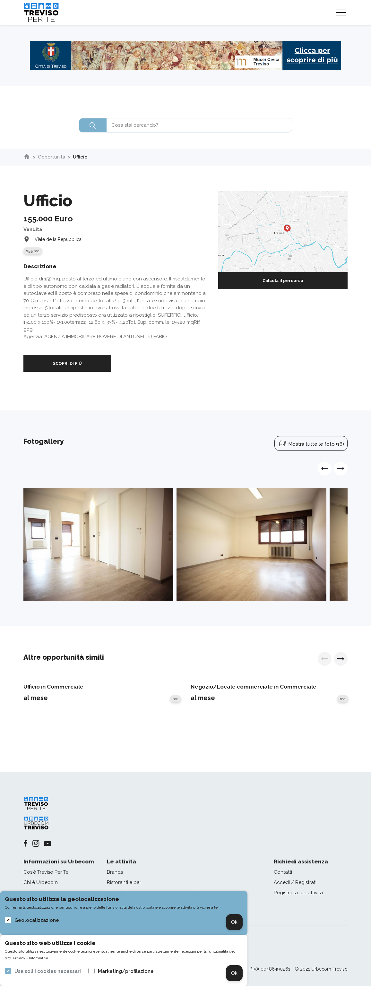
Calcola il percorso (283, 280)
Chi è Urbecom (40, 882)
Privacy (19, 958)
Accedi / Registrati (295, 882)
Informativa (38, 958)
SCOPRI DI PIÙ (67, 363)
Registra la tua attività (298, 893)
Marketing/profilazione (126, 971)
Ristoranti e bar (124, 882)
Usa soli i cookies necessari (47, 971)
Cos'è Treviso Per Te (45, 872)
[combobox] (185, 125)
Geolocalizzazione (36, 920)
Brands (115, 872)
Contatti (283, 872)
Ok (234, 922)
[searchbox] (185, 125)
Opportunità (51, 157)
